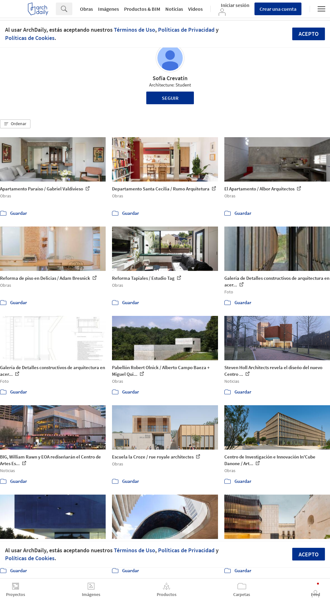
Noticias (174, 8)
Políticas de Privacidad (186, 29)
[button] (15, 123)
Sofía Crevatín (170, 78)
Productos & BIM (142, 8)
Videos (195, 8)
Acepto (309, 33)
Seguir (170, 98)
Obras (86, 8)
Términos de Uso (134, 29)
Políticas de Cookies (30, 38)
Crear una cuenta (278, 9)
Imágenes (108, 8)
